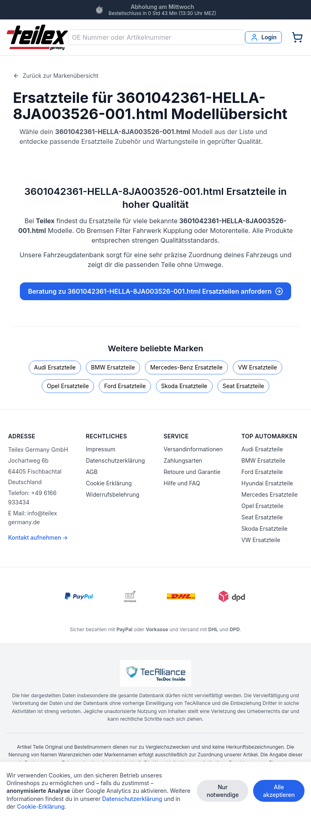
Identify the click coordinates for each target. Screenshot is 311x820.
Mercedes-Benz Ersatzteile (186, 367)
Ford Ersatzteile (124, 385)
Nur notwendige (223, 791)
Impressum (100, 449)
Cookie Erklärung (109, 483)
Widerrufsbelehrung (112, 494)
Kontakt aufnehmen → (38, 537)
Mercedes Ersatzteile (269, 494)
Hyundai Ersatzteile (267, 483)
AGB (92, 471)
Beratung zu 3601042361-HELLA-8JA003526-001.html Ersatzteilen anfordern (155, 291)
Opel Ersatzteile (68, 385)
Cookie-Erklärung (41, 806)
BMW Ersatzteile (113, 367)
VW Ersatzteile (257, 367)
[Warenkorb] (297, 37)
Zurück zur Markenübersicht (55, 75)
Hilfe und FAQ (182, 483)
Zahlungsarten (183, 460)
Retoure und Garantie (192, 471)
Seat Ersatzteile (243, 385)
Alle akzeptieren (279, 791)
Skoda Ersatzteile (184, 385)
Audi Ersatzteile (55, 367)
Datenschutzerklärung (115, 460)
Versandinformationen (193, 449)
